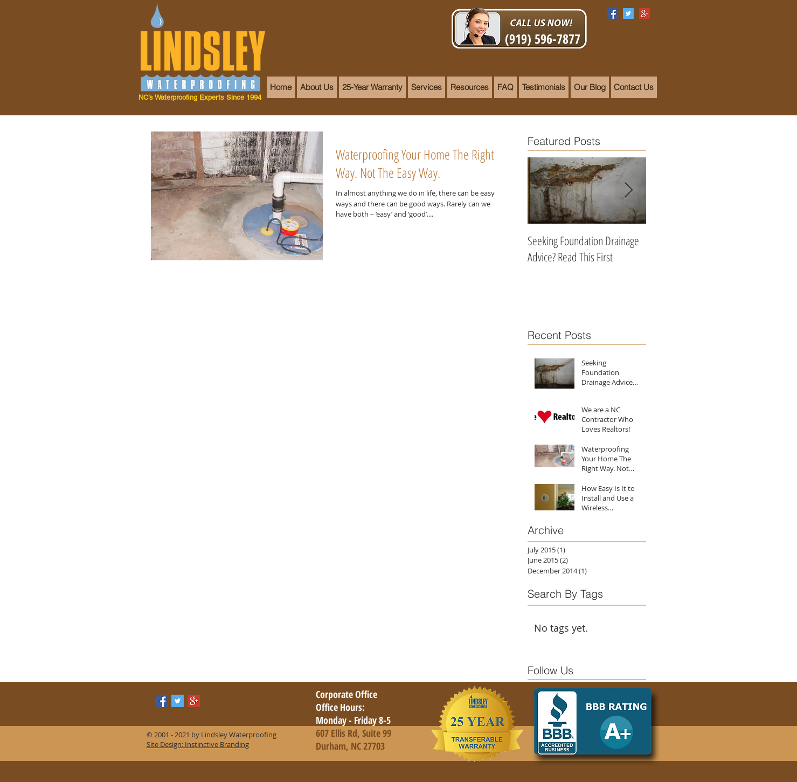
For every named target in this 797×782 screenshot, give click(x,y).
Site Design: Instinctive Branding (198, 744)
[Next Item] (629, 190)
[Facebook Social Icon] (612, 13)
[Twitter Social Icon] (628, 13)
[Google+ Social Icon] (644, 13)
